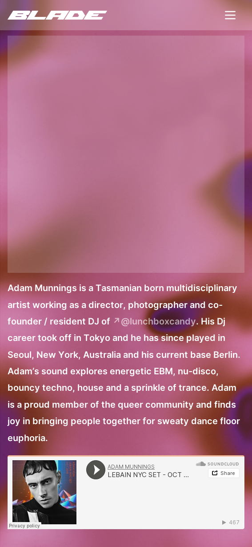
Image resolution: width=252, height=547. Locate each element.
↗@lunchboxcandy (154, 321)
